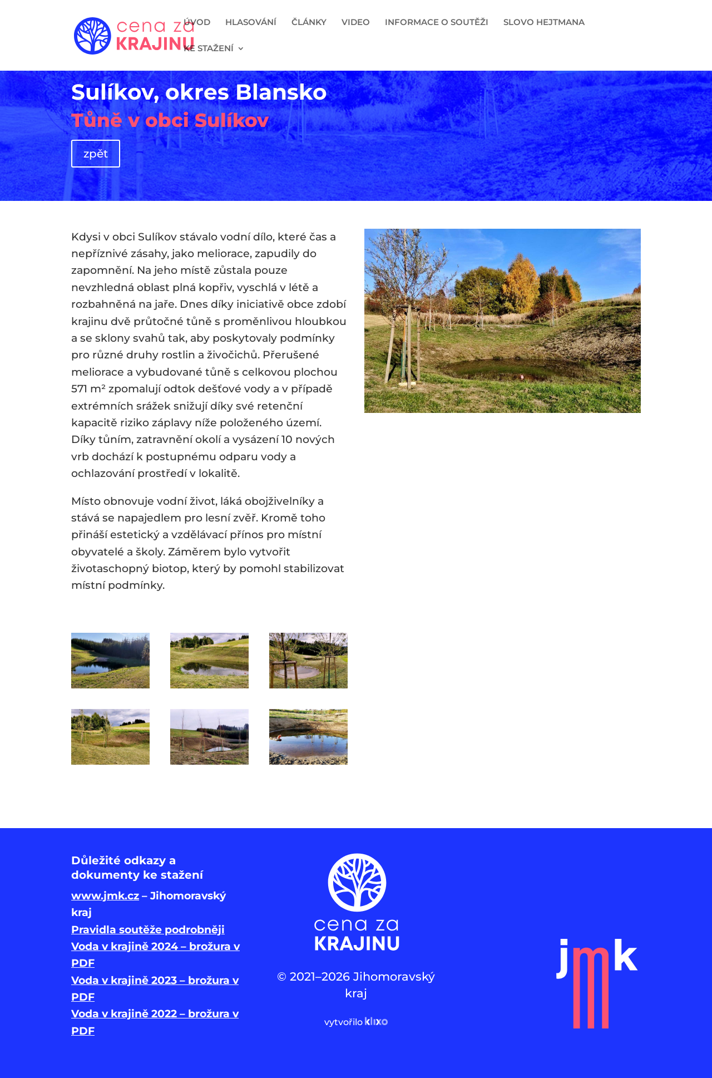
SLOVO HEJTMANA (544, 22)
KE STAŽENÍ (209, 49)
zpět (95, 153)
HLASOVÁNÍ (250, 22)
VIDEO (356, 22)
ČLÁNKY (309, 22)
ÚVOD (197, 22)
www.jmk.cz (105, 895)
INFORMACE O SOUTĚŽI (436, 22)
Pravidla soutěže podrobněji (148, 929)
